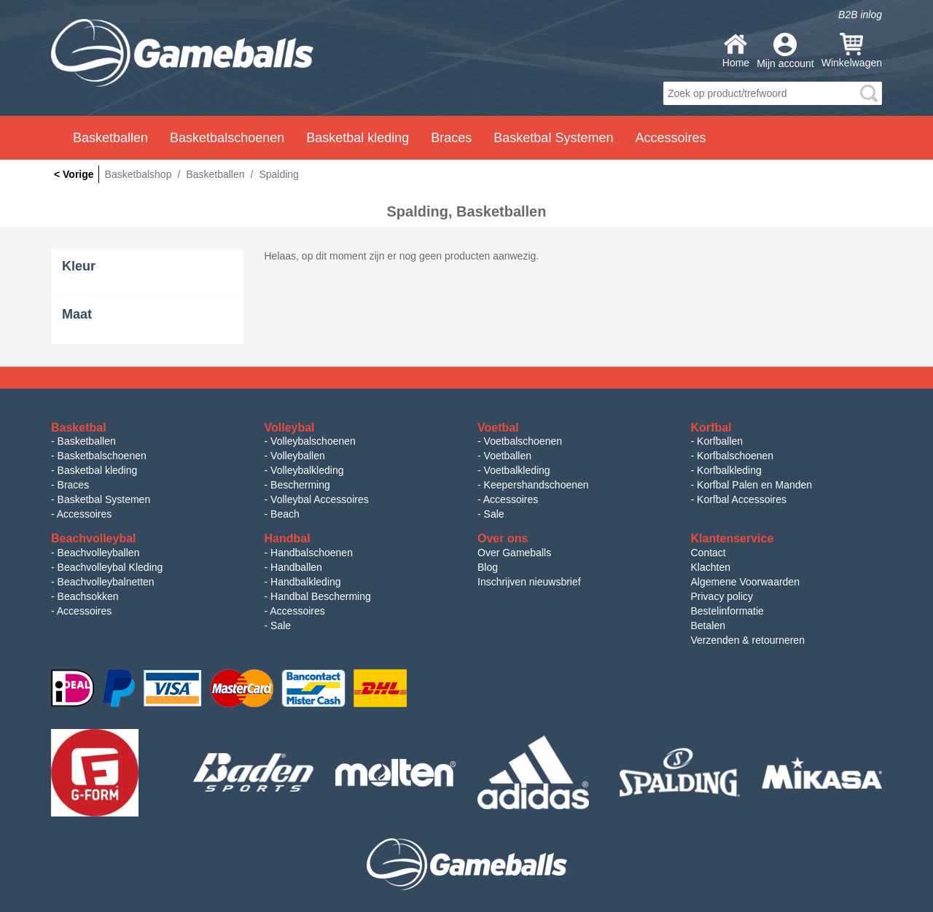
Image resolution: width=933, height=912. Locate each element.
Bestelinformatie (727, 611)
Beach (285, 514)
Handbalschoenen (311, 552)
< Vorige (74, 174)
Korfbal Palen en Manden (754, 485)
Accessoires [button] (670, 137)
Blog (487, 567)
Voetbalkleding (517, 470)
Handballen (296, 567)
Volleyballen (297, 455)
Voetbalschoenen (523, 441)
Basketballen (87, 441)
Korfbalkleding (729, 470)
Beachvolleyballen (99, 552)
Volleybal (290, 427)
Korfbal (711, 427)
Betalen (708, 625)
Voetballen (507, 455)
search (869, 93)
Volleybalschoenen (313, 441)
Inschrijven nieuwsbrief (529, 582)
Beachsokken (88, 596)
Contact (708, 552)
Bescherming (300, 485)
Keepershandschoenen (536, 485)
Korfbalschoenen (735, 455)
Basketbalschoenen (102, 455)
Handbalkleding (305, 582)
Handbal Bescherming (320, 596)
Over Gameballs (514, 552)
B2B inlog (860, 14)
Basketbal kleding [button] (357, 137)
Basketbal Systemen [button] (553, 137)
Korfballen (720, 441)
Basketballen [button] (110, 137)
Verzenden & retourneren (748, 640)
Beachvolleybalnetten (106, 582)
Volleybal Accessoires (319, 499)
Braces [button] (451, 137)
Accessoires (84, 514)
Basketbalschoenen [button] (227, 137)
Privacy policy (722, 596)
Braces (74, 485)
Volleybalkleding (306, 470)
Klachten (710, 567)
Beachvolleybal (93, 538)
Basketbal (78, 427)
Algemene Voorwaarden (745, 582)
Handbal (288, 538)
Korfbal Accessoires (741, 499)
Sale (494, 514)
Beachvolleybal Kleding (110, 567)
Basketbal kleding (98, 470)
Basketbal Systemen (104, 499)
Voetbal (498, 427)
